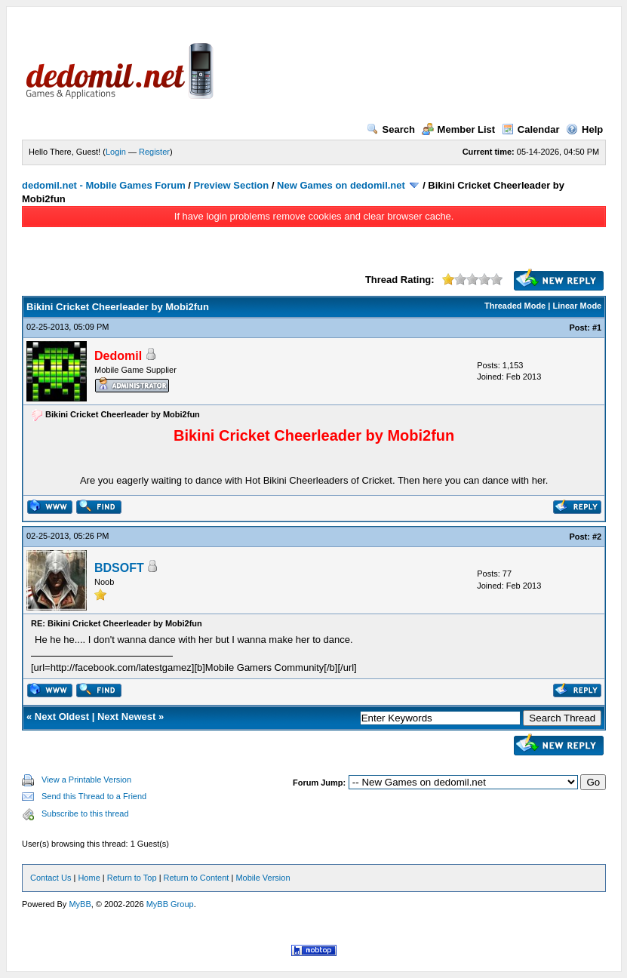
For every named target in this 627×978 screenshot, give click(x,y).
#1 (596, 327)
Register (154, 151)
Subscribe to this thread (85, 813)
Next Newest (126, 716)
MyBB (80, 904)
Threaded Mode (515, 305)
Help (584, 129)
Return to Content (196, 877)
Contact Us (50, 877)
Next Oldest (62, 716)
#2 (596, 536)
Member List (459, 129)
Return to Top (132, 877)
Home (89, 877)
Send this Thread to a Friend (93, 796)
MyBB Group (170, 904)
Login (116, 151)
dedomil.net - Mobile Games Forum (104, 185)
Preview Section (231, 185)
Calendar (531, 129)
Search (391, 129)
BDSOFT (119, 567)
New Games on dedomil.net (341, 185)
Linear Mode (576, 305)
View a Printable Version (86, 779)
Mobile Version (262, 877)
